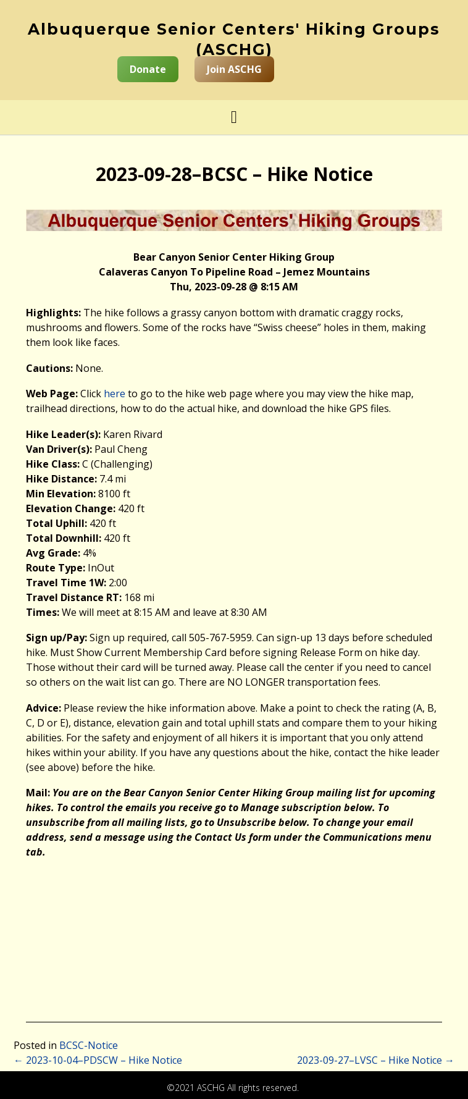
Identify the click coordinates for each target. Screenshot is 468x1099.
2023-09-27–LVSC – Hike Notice (375, 1060)
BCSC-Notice (88, 1045)
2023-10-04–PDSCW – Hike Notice (98, 1060)
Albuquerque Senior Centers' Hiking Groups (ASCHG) (234, 39)
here (114, 393)
